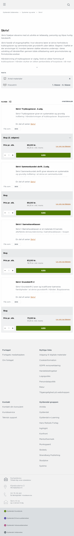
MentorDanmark (46, 439)
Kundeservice (8, 412)
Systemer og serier (28, 12)
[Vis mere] (37, 67)
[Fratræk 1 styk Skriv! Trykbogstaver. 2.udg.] (5, 155)
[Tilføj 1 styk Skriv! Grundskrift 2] (12, 328)
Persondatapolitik (47, 381)
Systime (43, 466)
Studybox (43, 460)
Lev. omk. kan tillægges (63, 146)
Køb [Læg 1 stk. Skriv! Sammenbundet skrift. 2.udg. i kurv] (43, 213)
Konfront (43, 434)
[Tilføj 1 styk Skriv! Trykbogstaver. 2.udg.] (12, 155)
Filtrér (7, 102)
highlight (43, 428)
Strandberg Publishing (49, 455)
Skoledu (43, 450)
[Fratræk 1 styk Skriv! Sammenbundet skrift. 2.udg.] (5, 213)
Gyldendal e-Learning (49, 417)
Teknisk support (9, 417)
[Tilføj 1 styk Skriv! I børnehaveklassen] (12, 270)
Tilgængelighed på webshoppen (54, 392)
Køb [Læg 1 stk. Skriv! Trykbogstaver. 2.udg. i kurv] (43, 155)
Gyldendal (44, 412)
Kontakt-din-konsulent (12, 407)
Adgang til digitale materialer (52, 355)
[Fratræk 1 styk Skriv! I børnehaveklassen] (5, 270)
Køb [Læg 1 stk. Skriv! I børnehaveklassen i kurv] (43, 270)
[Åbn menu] (4, 4)
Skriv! (33, 124)
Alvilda (42, 407)
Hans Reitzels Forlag (48, 423)
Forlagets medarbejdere (13, 355)
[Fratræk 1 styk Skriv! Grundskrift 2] (5, 328)
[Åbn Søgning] (68, 4)
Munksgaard (45, 444)
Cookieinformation (47, 360)
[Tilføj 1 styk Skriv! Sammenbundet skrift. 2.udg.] (12, 213)
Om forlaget (8, 360)
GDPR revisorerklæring (49, 365)
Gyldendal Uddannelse (10, 12)
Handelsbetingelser (48, 371)
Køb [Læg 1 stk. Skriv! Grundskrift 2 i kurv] (43, 328)
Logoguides (44, 376)
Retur (41, 387)
